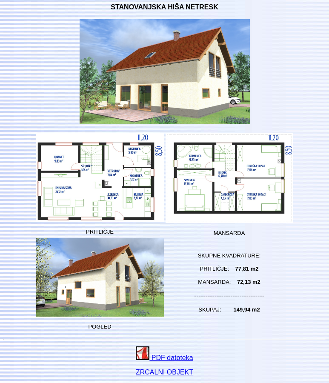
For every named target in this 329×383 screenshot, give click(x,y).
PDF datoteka (164, 357)
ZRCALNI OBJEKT (164, 372)
